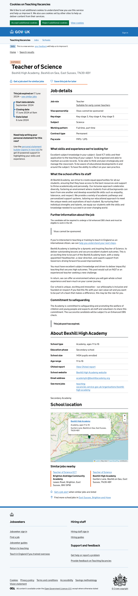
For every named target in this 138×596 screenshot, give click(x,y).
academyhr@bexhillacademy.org (93, 378)
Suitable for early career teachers (93, 105)
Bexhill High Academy (80, 421)
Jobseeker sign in (18, 531)
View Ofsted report (85, 366)
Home (13, 52)
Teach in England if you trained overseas (30, 554)
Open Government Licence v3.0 (57, 588)
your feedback (41, 46)
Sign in (125, 33)
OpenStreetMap (114, 461)
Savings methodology (86, 580)
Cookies (14, 580)
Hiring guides (77, 537)
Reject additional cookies (55, 22)
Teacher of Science (102, 472)
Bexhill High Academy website (91, 372)
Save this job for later (65, 81)
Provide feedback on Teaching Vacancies (91, 560)
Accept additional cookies (24, 22)
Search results (27, 52)
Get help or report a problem (85, 555)
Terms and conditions (47, 580)
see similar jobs (29, 96)
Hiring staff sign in (80, 531)
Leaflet (97, 461)
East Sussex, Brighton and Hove (95, 497)
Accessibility (66, 580)
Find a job (15, 537)
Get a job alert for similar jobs (29, 81)
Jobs (36, 40)
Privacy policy (27, 580)
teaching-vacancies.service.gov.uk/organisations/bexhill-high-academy (100, 386)
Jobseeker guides (18, 542)
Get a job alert (61, 492)
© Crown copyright (120, 588)
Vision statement (18, 583)
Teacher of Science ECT (65, 472)
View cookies (77, 23)
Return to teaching (19, 548)
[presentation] (89, 437)
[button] (89, 437)
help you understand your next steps (97, 243)
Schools (46, 40)
